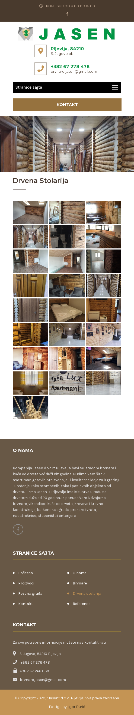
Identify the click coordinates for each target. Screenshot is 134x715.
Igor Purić (76, 706)
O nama (80, 573)
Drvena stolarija (87, 593)
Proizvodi (26, 583)
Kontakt (67, 104)
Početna (25, 573)
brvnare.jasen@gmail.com (74, 71)
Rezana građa (30, 593)
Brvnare (80, 583)
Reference (81, 603)
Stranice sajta (28, 87)
